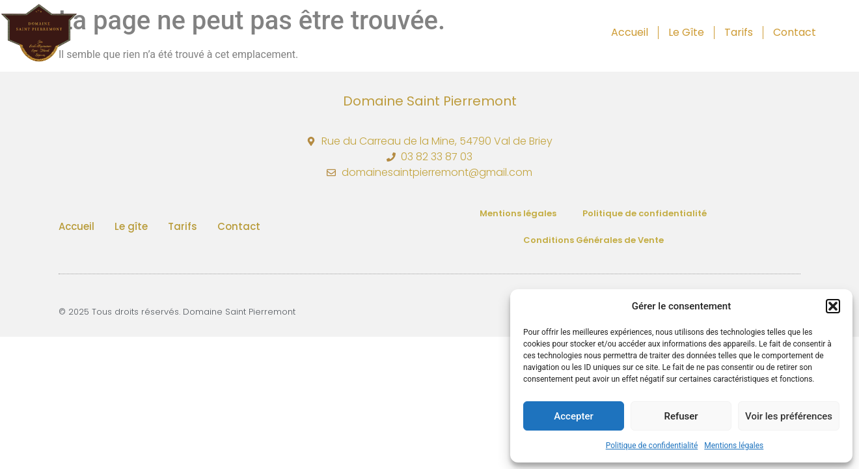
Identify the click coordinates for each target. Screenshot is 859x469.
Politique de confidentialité (652, 445)
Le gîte (686, 32)
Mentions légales (733, 445)
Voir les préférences (788, 416)
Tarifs (738, 32)
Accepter (573, 416)
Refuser (681, 416)
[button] (832, 306)
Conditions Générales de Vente (593, 240)
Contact (794, 32)
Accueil (629, 32)
